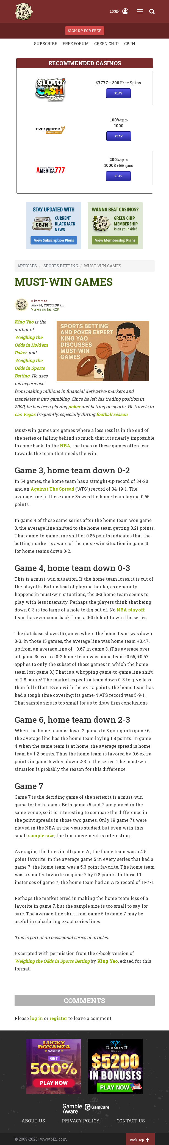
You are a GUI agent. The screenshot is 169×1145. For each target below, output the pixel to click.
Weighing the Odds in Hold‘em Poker (31, 344)
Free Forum (76, 43)
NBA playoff (131, 610)
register (58, 1018)
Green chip (106, 43)
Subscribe (45, 43)
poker (74, 406)
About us (33, 1121)
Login (119, 11)
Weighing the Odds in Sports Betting (30, 368)
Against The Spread (52, 489)
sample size (41, 835)
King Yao (24, 322)
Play (118, 93)
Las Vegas (25, 414)
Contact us (131, 1121)
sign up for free (84, 30)
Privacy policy (80, 1121)
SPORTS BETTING (60, 265)
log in (36, 1018)
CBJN (129, 43)
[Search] (152, 11)
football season (112, 414)
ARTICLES (27, 265)
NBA (65, 445)
